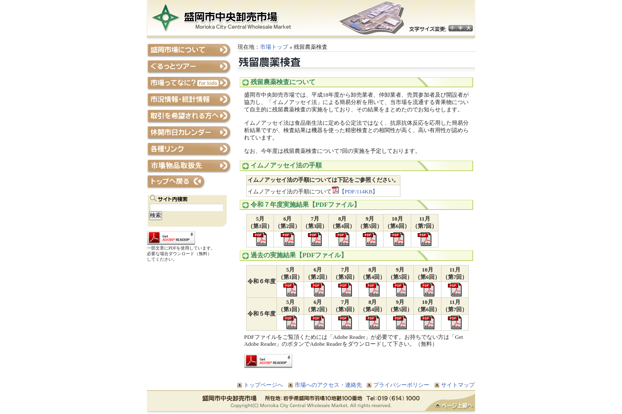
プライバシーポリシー (401, 385)
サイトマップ (458, 385)
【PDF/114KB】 (355, 191)
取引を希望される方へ (189, 116)
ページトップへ (450, 402)
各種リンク (189, 149)
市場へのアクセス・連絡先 (328, 385)
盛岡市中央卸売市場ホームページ (221, 17)
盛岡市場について (189, 50)
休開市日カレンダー (189, 132)
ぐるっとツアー (189, 67)
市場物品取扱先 (189, 165)
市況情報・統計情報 (189, 99)
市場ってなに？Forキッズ (189, 83)
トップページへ (189, 182)
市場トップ (274, 47)
